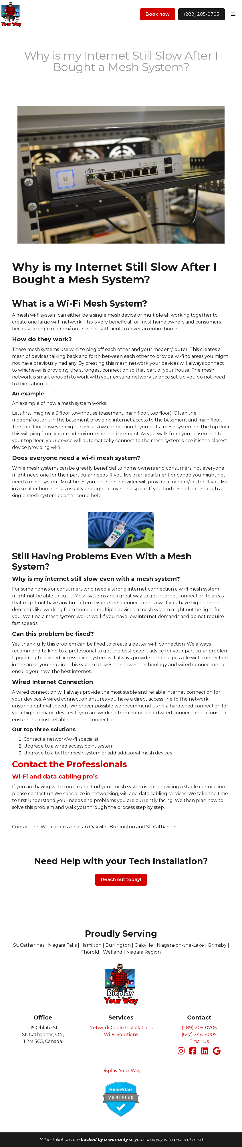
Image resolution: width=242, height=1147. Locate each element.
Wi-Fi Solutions (121, 1034)
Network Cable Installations (120, 1027)
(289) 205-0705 (201, 14)
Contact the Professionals (69, 764)
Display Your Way (121, 1070)
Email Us (199, 1041)
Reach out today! (121, 879)
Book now (158, 14)
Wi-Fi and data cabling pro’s (55, 776)
